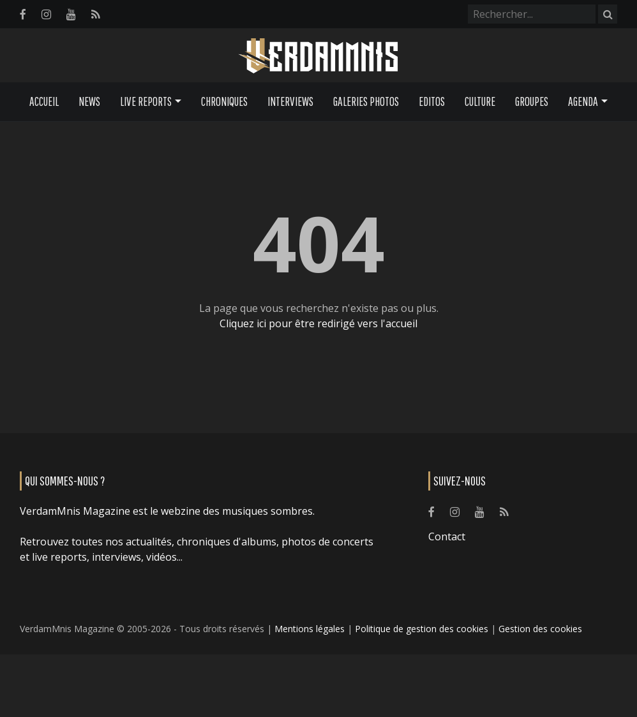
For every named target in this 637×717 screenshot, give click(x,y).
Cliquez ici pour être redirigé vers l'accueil (318, 323)
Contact (446, 536)
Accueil (44, 101)
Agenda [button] (583, 101)
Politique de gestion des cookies (421, 629)
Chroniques (224, 101)
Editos (432, 101)
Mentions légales (309, 629)
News (89, 101)
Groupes (531, 101)
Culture (480, 101)
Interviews (290, 101)
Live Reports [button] (146, 101)
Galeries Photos (366, 101)
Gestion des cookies (540, 629)
